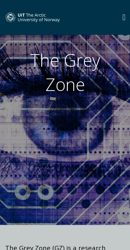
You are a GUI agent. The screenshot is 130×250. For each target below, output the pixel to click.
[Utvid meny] (124, 17)
